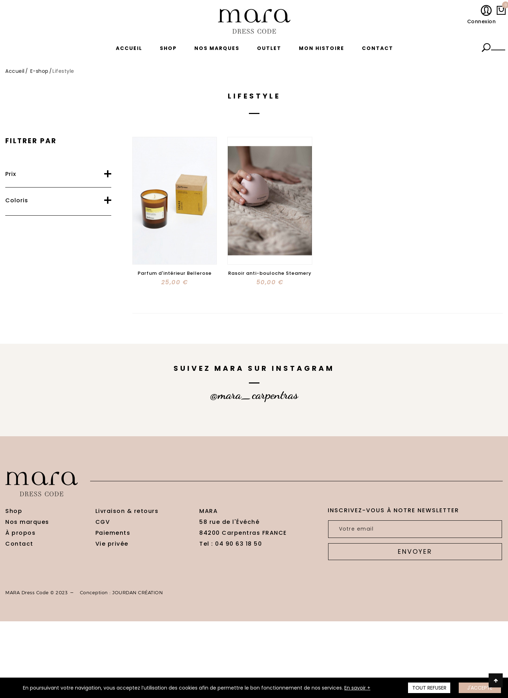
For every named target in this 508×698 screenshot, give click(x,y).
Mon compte (487, 11)
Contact (377, 48)
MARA (208, 511)
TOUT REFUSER (429, 687)
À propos (20, 533)
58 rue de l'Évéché (229, 522)
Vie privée (111, 544)
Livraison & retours (127, 511)
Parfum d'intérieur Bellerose (175, 273)
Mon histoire (321, 48)
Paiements (113, 533)
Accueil (129, 48)
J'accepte (480, 687)
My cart (504, 6)
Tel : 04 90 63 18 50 (230, 544)
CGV (102, 522)
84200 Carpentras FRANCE (243, 533)
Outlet (269, 48)
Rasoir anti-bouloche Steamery (270, 273)
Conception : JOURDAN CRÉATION (121, 592)
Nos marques (216, 48)
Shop (168, 48)
